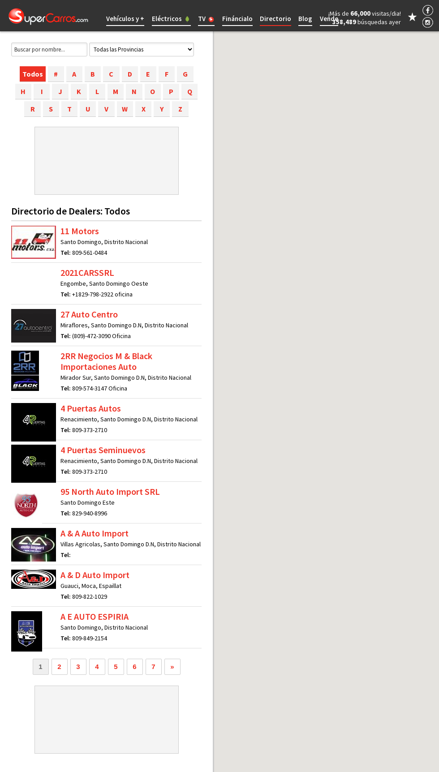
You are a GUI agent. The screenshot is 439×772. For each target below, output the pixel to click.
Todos (32, 73)
